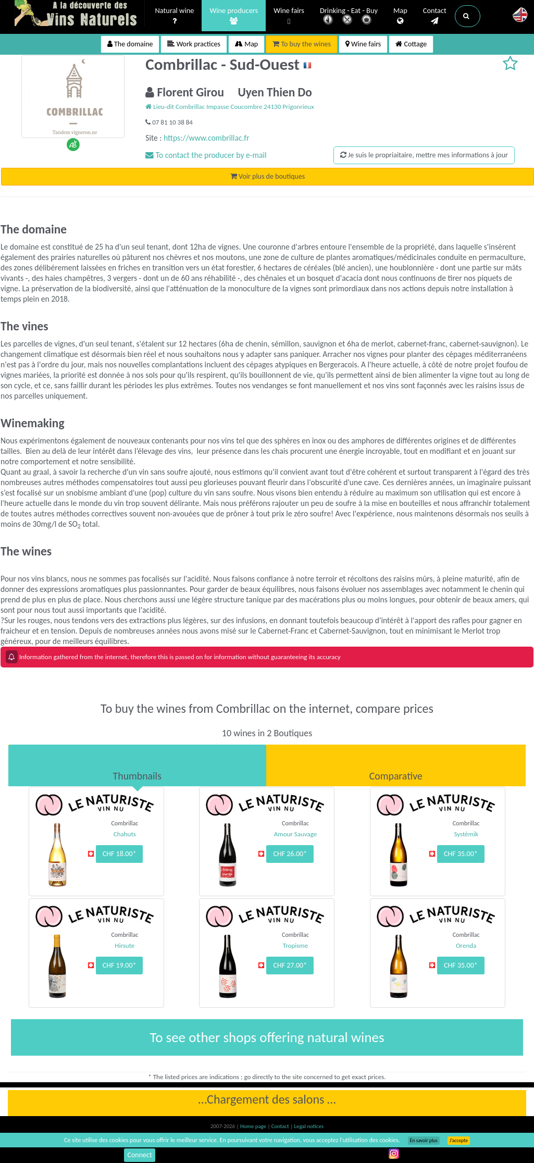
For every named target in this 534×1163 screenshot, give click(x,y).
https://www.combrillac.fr (206, 138)
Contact (434, 16)
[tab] (137, 765)
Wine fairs (289, 16)
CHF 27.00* (290, 965)
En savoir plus (424, 1140)
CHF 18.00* (119, 853)
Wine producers (233, 16)
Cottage (411, 44)
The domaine (130, 44)
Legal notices (309, 1126)
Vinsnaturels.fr (80, 14)
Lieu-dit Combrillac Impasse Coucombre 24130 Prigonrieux (229, 106)
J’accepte (459, 1140)
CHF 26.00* (290, 853)
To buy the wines (301, 44)
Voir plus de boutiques (267, 176)
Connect (139, 1154)
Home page (254, 1126)
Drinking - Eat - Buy (349, 17)
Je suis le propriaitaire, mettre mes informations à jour (424, 155)
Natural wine (174, 16)
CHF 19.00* (119, 965)
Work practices (193, 44)
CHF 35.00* (461, 853)
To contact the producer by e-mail (205, 155)
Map (400, 16)
